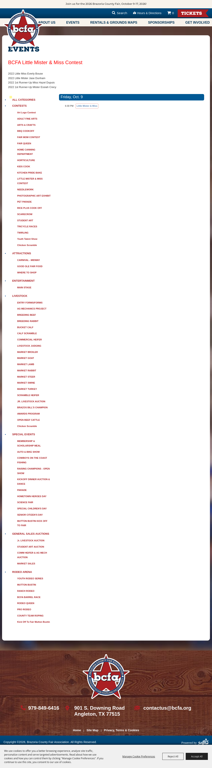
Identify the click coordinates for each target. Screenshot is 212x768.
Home (77, 730)
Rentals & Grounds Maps (113, 22)
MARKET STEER (26, 376)
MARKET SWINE (26, 383)
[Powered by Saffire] (203, 743)
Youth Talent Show (27, 239)
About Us (46, 22)
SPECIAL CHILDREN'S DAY (32, 508)
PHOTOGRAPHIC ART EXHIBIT (34, 195)
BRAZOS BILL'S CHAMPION (32, 407)
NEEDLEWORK (25, 189)
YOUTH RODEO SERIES (30, 578)
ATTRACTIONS (21, 253)
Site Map (93, 730)
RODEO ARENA (22, 572)
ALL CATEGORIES (23, 99)
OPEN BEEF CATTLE (28, 420)
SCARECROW (24, 214)
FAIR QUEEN (24, 143)
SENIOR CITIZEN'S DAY (30, 515)
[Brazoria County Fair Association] (23, 28)
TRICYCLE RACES (27, 226)
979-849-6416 (43, 708)
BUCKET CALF (25, 327)
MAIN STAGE (24, 287)
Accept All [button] (196, 756)
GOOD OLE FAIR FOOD (29, 266)
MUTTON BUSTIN (26, 584)
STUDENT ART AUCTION (30, 546)
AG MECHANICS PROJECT (31, 308)
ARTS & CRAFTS (26, 125)
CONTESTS (19, 105)
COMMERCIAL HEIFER (29, 339)
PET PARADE (24, 202)
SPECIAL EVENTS (23, 434)
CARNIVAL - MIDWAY (28, 260)
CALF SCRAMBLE (27, 333)
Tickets (191, 13)
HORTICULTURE (26, 160)
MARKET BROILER (27, 352)
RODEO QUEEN (25, 603)
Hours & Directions (149, 13)
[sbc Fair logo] (106, 676)
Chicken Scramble (27, 245)
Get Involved (197, 22)
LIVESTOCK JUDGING (29, 346)
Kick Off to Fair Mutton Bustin (33, 622)
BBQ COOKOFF (25, 131)
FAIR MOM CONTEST (28, 137)
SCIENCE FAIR (25, 502)
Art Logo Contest (26, 112)
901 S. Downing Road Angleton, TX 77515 (99, 711)
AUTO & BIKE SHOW (28, 452)
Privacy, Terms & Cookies (121, 730)
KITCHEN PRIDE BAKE (29, 172)
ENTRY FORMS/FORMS (29, 302)
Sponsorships (161, 22)
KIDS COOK (23, 166)
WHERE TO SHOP (26, 272)
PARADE (22, 490)
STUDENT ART (25, 220)
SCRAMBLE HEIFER (28, 395)
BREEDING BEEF (26, 315)
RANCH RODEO (25, 591)
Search (122, 13)
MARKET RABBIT (26, 370)
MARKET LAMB (25, 364)
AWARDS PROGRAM (28, 413)
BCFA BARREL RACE (28, 597)
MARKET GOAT (25, 358)
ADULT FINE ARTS (27, 118)
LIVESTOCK (19, 295)
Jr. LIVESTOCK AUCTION (30, 540)
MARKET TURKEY (27, 389)
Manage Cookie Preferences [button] (138, 756)
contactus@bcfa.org (167, 708)
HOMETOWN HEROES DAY (31, 496)
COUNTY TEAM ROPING (30, 615)
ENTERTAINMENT (23, 280)
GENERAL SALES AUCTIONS (30, 533)
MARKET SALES (26, 563)
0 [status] (173, 13)
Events (73, 22)
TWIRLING (22, 232)
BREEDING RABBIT (28, 321)
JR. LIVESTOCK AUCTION (31, 401)
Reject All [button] (173, 756)
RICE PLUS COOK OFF (29, 208)
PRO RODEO (24, 609)
